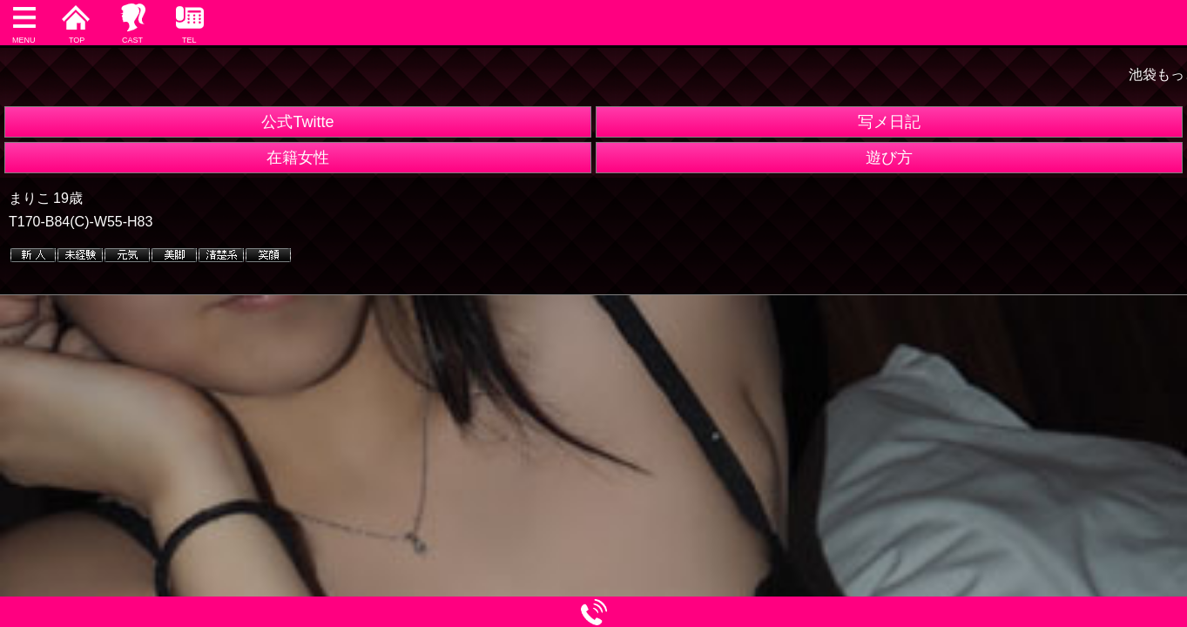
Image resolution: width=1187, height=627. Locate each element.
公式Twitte (297, 122)
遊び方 (889, 157)
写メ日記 (889, 122)
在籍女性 (297, 157)
